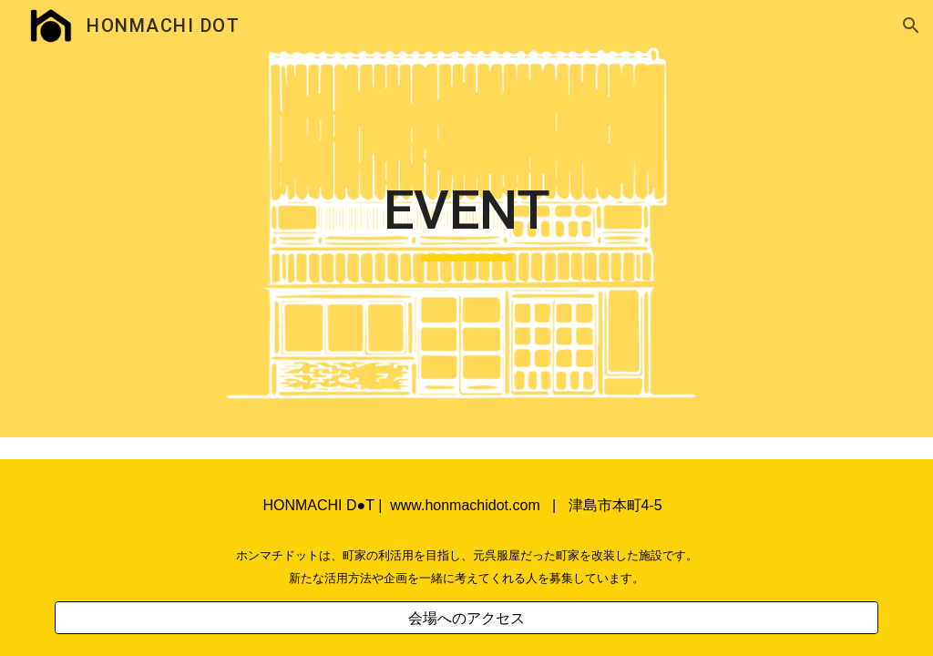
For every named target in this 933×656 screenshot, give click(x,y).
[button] (911, 25)
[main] (466, 219)
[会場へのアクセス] (467, 617)
